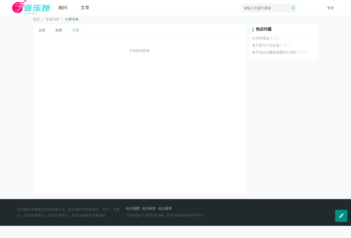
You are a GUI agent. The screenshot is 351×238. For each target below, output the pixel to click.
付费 (75, 30)
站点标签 (149, 208)
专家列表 (52, 19)
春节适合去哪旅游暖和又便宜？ (276, 52)
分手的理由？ (262, 38)
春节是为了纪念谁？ (267, 45)
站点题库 (165, 208)
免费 (58, 30)
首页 (36, 19)
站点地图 (133, 208)
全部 (42, 30)
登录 (330, 8)
